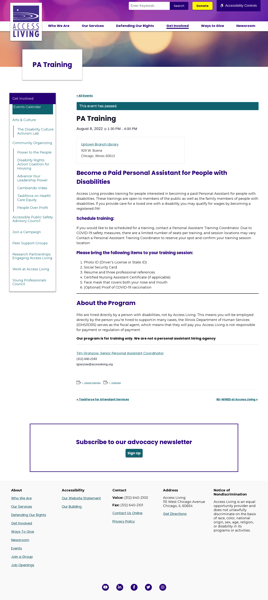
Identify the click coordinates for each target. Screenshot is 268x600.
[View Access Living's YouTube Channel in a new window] (105, 587)
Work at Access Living (30, 269)
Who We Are (58, 25)
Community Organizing (32, 143)
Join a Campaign (26, 232)
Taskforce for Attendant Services (102, 399)
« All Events (84, 96)
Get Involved (177, 25)
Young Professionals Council (29, 282)
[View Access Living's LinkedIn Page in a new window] (119, 587)
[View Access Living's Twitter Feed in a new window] (148, 587)
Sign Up (134, 453)
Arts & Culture (24, 120)
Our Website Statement (81, 498)
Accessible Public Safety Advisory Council (32, 219)
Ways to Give (212, 25)
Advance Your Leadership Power (32, 178)
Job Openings (22, 565)
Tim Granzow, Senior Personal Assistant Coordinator (120, 353)
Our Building (72, 506)
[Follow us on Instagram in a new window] (162, 587)
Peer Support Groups (30, 243)
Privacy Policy (123, 521)
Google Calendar (92, 382)
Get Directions (175, 513)
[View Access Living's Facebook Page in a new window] (134, 587)
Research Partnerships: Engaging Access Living (32, 256)
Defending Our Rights (135, 25)
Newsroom (245, 25)
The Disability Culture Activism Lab (35, 131)
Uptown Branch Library (100, 144)
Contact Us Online (127, 513)
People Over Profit (32, 208)
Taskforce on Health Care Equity (34, 198)
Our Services (93, 25)
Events (16, 548)
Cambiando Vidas (32, 188)
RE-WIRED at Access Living (237, 399)
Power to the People (34, 152)
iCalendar (116, 382)
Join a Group (22, 556)
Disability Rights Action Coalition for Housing (33, 164)
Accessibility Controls (238, 5)
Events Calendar (27, 107)
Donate (202, 6)
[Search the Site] (149, 6)
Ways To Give (22, 531)
